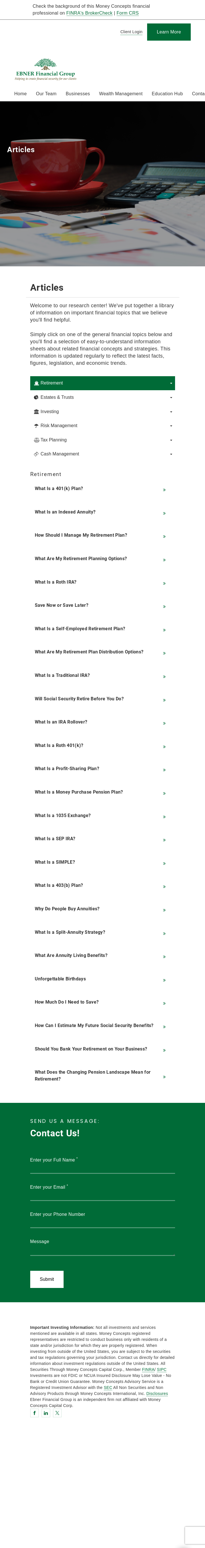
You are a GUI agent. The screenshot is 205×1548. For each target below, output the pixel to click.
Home (20, 93)
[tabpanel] (102, 779)
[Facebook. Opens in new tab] (34, 1413)
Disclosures (157, 1393)
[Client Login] (130, 32)
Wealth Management (121, 93)
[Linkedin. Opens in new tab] (46, 1413)
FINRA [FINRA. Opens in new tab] (148, 1369)
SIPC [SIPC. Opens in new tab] (162, 1369)
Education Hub (167, 93)
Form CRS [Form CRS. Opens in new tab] (128, 13)
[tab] (102, 383)
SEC (108, 1387)
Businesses (78, 93)
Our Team (46, 93)
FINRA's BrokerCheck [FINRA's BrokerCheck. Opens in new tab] (89, 13)
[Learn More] (169, 32)
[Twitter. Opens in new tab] (57, 1413)
